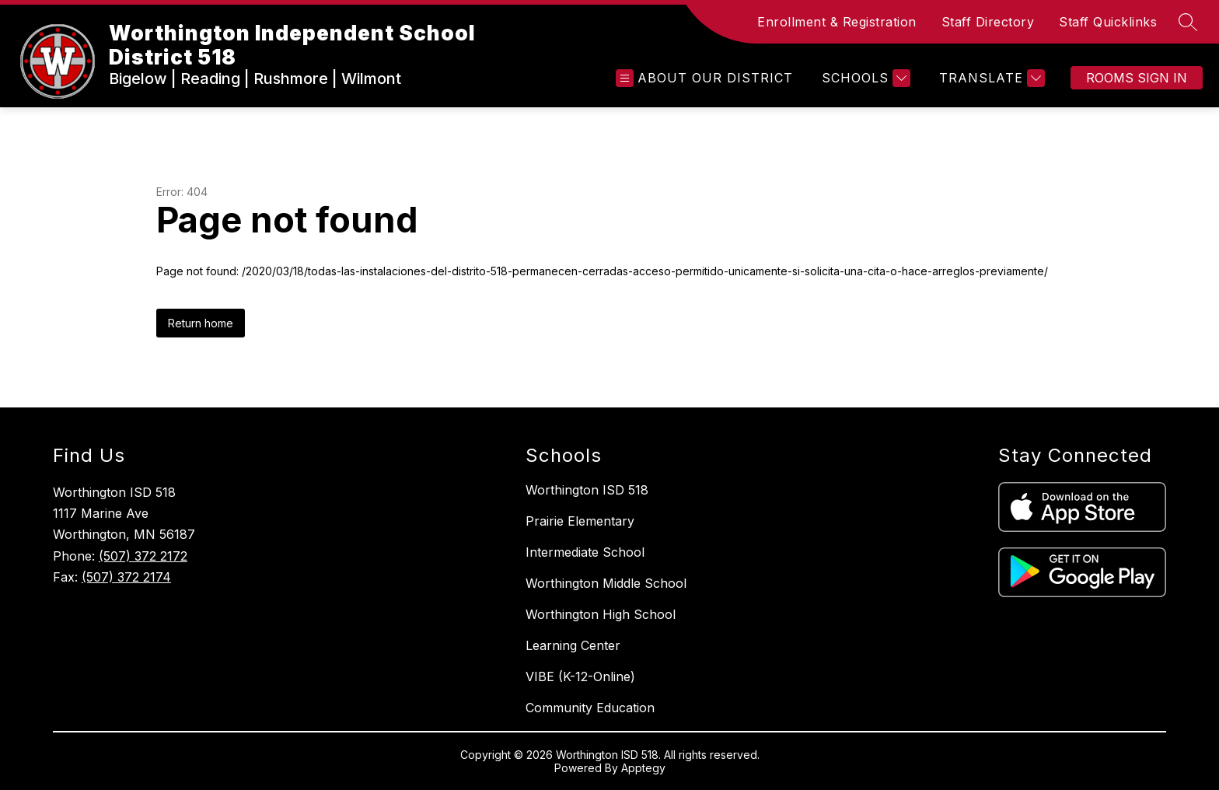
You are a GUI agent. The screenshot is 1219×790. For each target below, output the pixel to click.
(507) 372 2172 (143, 556)
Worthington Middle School (606, 583)
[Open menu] (704, 78)
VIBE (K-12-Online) (580, 676)
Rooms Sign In (1136, 78)
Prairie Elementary (580, 521)
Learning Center (573, 645)
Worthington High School (601, 614)
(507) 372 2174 (126, 577)
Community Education (590, 707)
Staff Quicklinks (1108, 22)
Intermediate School (585, 552)
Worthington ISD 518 (587, 490)
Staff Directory (988, 22)
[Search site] (1188, 21)
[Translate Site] (990, 78)
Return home (200, 323)
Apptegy (643, 767)
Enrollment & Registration (837, 22)
